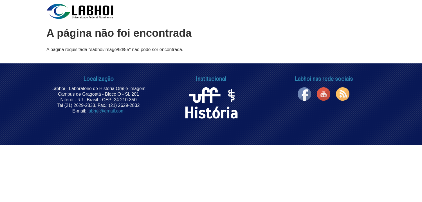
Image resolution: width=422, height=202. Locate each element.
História (211, 106)
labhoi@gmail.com (106, 111)
